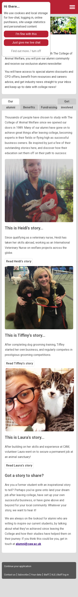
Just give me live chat (26, 42)
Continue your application (17, 566)
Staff (46, 574)
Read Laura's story (19, 465)
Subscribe (23, 574)
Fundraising (49, 107)
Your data (36, 574)
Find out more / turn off (26, 51)
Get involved (67, 102)
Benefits (29, 107)
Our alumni (10, 102)
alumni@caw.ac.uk (28, 544)
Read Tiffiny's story (19, 363)
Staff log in (63, 574)
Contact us (10, 574)
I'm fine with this (26, 34)
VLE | (54, 574)
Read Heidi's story (18, 261)
